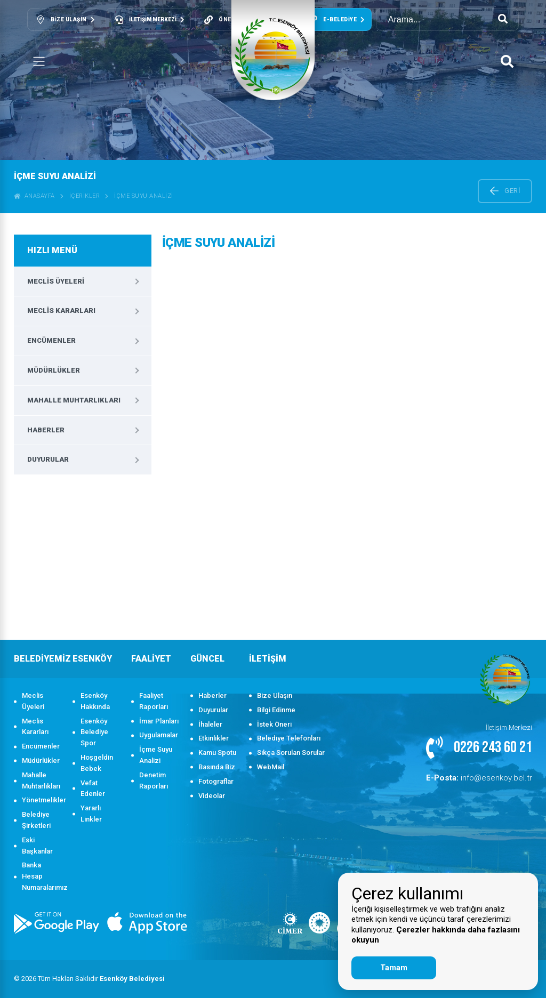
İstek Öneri (274, 724)
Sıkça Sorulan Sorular (291, 752)
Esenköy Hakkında (95, 701)
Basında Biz (216, 767)
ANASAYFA (34, 195)
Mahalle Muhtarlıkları (74, 400)
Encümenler (51, 340)
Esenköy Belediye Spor (94, 732)
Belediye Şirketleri (36, 820)
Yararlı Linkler (91, 813)
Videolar (211, 796)
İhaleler (210, 724)
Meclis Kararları (61, 311)
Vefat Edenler (93, 788)
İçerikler (84, 195)
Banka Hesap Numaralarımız (42, 876)
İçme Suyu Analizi (143, 195)
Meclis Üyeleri (55, 281)
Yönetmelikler (42, 800)
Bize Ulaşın (274, 695)
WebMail (270, 767)
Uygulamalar (158, 735)
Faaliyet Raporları (153, 701)
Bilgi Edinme (276, 710)
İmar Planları (159, 721)
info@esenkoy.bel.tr (488, 776)
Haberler (46, 430)
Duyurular (48, 459)
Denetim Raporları (153, 780)
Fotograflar (216, 781)
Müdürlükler (53, 370)
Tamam (393, 967)
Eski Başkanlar (37, 845)
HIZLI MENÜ (52, 250)
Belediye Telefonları (288, 738)
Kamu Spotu (217, 752)
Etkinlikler (213, 738)
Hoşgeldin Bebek (97, 762)
